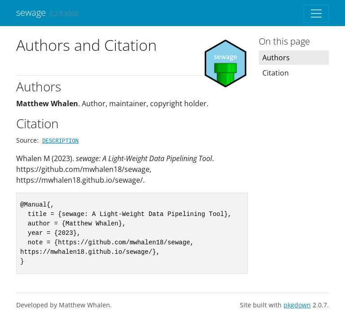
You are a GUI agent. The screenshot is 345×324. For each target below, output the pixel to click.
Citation (275, 73)
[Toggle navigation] (316, 13)
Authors (276, 58)
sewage (31, 12)
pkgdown (297, 305)
